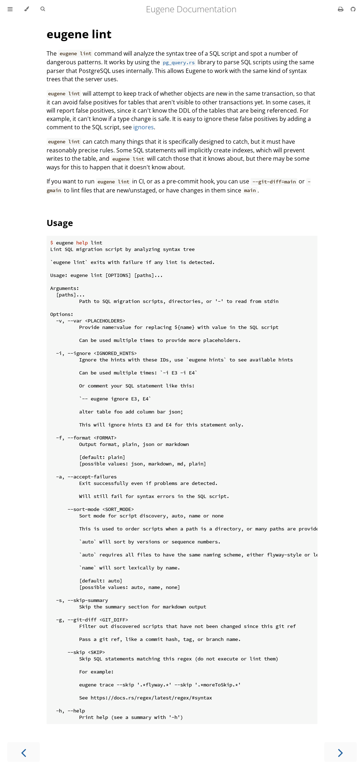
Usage (60, 223)
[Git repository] (353, 9)
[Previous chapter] (23, 752)
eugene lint (79, 34)
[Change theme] (26, 9)
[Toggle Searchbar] (43, 9)
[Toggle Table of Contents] (10, 9)
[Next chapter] (340, 752)
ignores (143, 127)
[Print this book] (341, 9)
